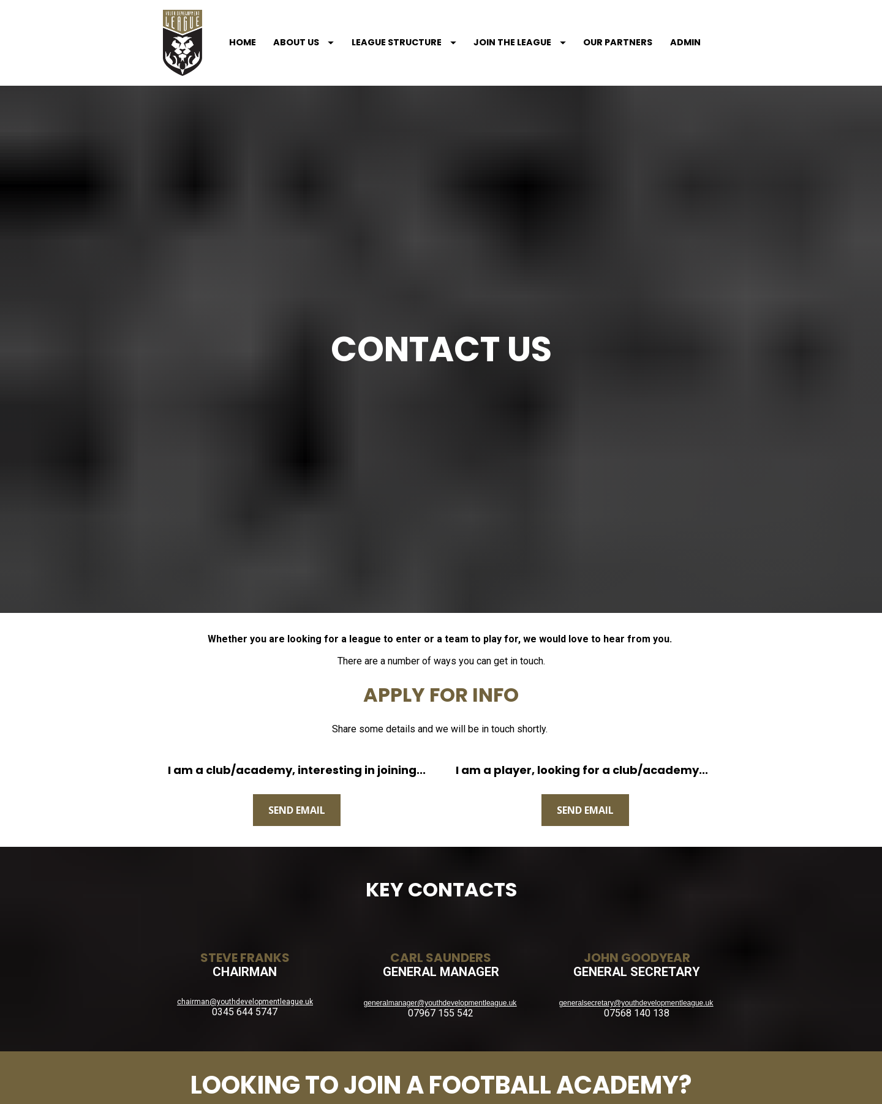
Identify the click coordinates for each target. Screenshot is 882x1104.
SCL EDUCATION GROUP (441, 1057)
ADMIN (670, 30)
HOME (227, 30)
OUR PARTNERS (603, 30)
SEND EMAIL (296, 676)
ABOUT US (288, 30)
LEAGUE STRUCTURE (388, 30)
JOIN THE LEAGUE (505, 30)
